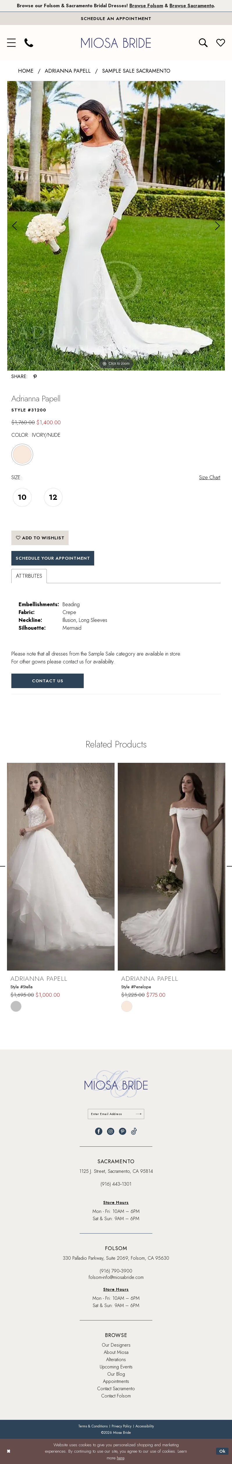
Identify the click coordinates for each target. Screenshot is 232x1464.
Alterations (116, 1359)
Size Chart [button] (209, 477)
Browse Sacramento (191, 5)
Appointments (116, 1381)
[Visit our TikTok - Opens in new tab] (134, 1131)
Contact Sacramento (116, 1388)
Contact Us (48, 681)
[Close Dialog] (8, 1451)
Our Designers (116, 1345)
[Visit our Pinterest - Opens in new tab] (122, 1131)
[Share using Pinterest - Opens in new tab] (35, 376)
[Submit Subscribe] (138, 1114)
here (120, 1458)
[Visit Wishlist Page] (220, 43)
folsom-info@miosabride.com (116, 1277)
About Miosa (116, 1352)
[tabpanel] (116, 226)
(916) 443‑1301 (116, 1184)
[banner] (116, 43)
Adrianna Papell (68, 71)
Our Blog (116, 1374)
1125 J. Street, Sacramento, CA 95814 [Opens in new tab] (116, 1171)
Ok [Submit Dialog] (222, 1451)
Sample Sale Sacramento (136, 71)
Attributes (29, 576)
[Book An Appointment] (116, 18)
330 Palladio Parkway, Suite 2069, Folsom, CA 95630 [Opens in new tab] (116, 1258)
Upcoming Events (116, 1366)
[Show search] (203, 43)
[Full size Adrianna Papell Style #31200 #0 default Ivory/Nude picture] (116, 226)
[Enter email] (116, 1114)
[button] (11, 43)
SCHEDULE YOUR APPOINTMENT (54, 558)
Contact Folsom (116, 1396)
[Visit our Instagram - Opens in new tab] (110, 1131)
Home (25, 71)
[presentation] (61, 867)
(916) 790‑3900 (116, 1271)
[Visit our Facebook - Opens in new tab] (98, 1131)
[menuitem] (11, 43)
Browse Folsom (146, 5)
